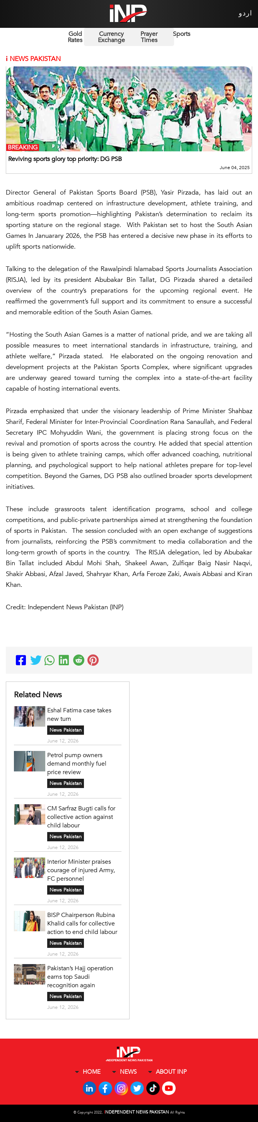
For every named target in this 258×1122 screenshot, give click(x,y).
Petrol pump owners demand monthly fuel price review (76, 763)
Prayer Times (148, 37)
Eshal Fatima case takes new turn (79, 714)
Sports (181, 34)
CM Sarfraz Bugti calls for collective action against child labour (81, 817)
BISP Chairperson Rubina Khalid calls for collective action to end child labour (82, 923)
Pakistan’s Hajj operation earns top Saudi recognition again (80, 977)
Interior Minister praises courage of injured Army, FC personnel (81, 870)
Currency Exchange (111, 37)
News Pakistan (66, 730)
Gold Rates (75, 37)
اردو (245, 13)
